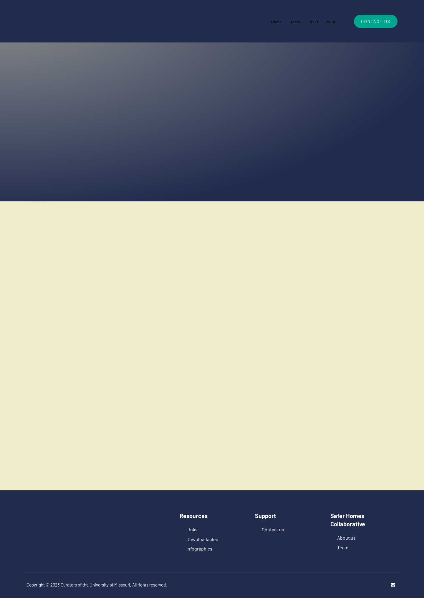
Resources (194, 515)
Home (272, 21)
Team (292, 21)
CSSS (311, 21)
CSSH (331, 21)
